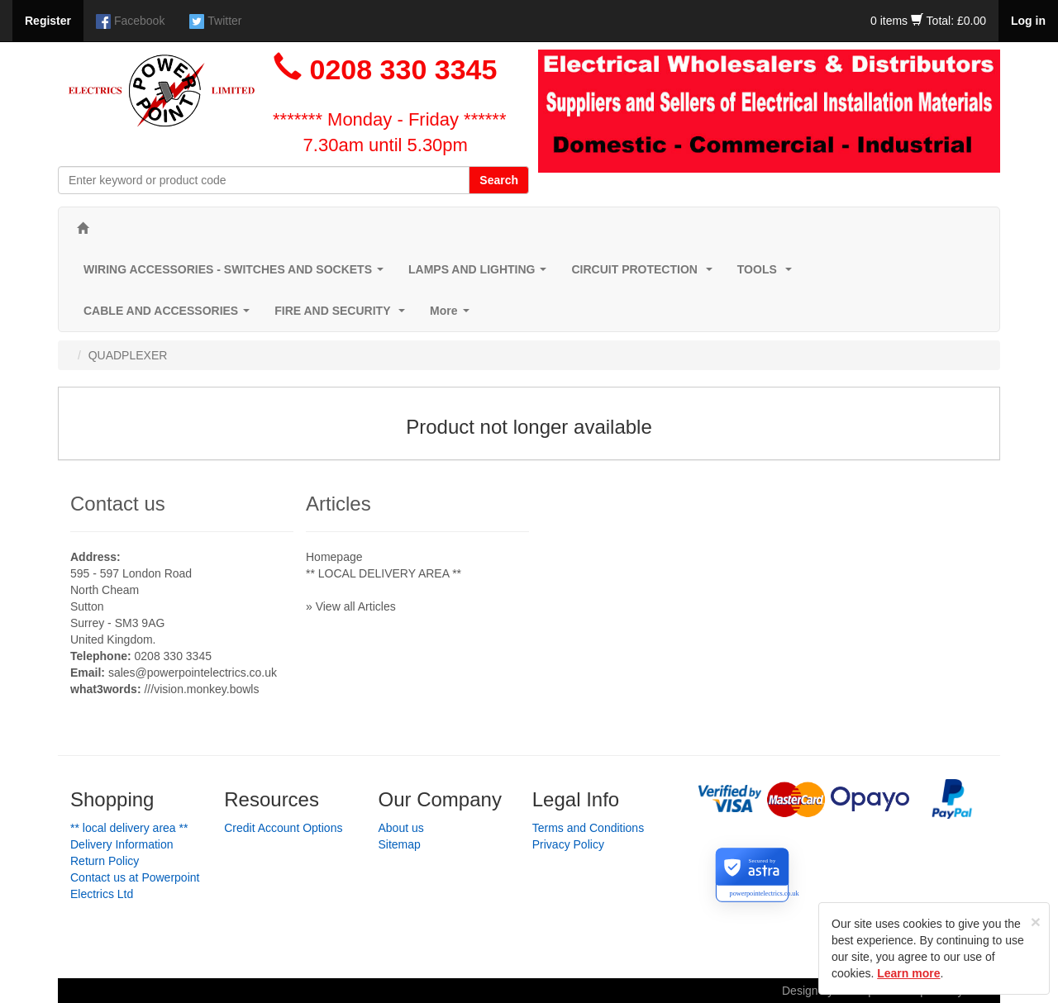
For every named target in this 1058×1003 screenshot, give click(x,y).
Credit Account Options (283, 827)
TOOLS (767, 274)
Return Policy (104, 861)
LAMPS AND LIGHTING (480, 274)
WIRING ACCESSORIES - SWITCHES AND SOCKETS (236, 274)
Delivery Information (122, 844)
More (452, 315)
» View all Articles (351, 606)
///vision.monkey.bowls (201, 689)
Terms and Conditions (588, 827)
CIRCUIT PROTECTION (644, 274)
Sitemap (400, 844)
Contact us (117, 503)
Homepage (334, 556)
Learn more (908, 973)
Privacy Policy (568, 844)
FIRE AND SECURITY (343, 315)
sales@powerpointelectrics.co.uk (192, 672)
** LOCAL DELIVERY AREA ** (383, 573)
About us (401, 827)
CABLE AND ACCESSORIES (169, 315)
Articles (338, 503)
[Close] (1036, 921)
